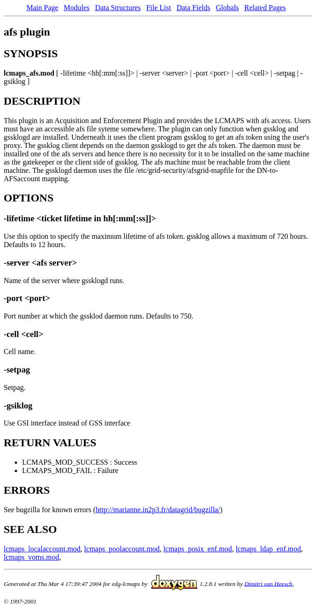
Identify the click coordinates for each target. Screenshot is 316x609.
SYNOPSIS (31, 53)
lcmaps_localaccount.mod (42, 549)
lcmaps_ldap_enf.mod (268, 549)
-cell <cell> (23, 334)
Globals (227, 8)
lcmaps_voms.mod (31, 557)
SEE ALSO (30, 529)
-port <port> (27, 298)
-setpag (17, 369)
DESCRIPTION (42, 101)
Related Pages (265, 8)
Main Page (42, 8)
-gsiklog (18, 405)
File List (158, 8)
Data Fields (193, 8)
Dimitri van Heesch (268, 583)
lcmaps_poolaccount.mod (122, 549)
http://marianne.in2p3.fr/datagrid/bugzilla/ (158, 510)
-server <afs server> (40, 262)
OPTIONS (28, 198)
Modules (76, 8)
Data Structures (117, 8)
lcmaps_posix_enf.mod (198, 549)
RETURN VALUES (50, 443)
